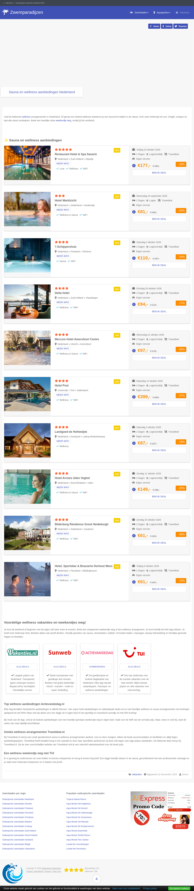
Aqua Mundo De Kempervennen (80, 826)
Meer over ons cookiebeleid (126, 888)
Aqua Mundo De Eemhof (76, 808)
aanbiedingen (97, 666)
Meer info (63, 256)
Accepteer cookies (179, 888)
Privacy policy (150, 888)
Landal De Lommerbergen (77, 844)
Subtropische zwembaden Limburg (17, 826)
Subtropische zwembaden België (16, 844)
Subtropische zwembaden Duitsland (17, 840)
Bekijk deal (159, 219)
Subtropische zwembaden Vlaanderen (18, 849)
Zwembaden (142, 12)
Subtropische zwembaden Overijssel (17, 817)
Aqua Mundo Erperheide (76, 831)
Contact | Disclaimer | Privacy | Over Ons (43, 871)
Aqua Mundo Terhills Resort (78, 835)
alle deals (22, 666)
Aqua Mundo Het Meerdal (77, 822)
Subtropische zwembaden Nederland (18, 799)
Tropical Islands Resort (76, 799)
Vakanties (184, 12)
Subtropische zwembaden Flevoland (17, 813)
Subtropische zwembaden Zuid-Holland (19, 831)
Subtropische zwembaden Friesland (17, 808)
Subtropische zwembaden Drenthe (17, 804)
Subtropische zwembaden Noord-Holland (19, 835)
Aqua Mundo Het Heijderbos (78, 804)
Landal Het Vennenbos (76, 849)
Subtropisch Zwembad (51, 868)
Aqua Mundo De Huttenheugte (79, 813)
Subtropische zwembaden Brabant (17, 822)
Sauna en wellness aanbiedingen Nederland (42, 92)
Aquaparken (164, 12)
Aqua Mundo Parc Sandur (77, 840)
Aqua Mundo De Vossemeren (79, 817)
